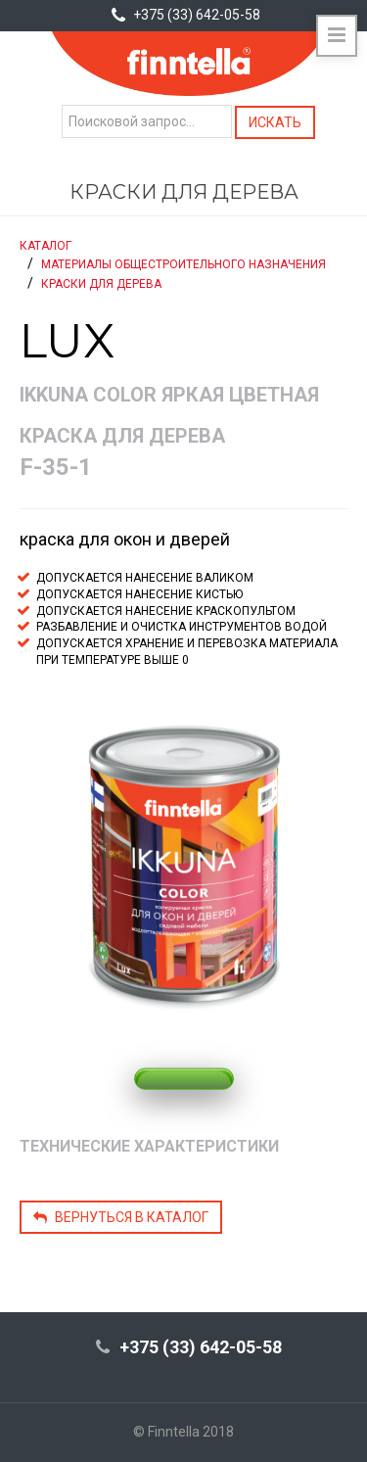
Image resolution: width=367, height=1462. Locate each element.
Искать (275, 122)
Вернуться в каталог (120, 1217)
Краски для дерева (101, 284)
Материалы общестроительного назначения (183, 264)
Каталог (45, 246)
